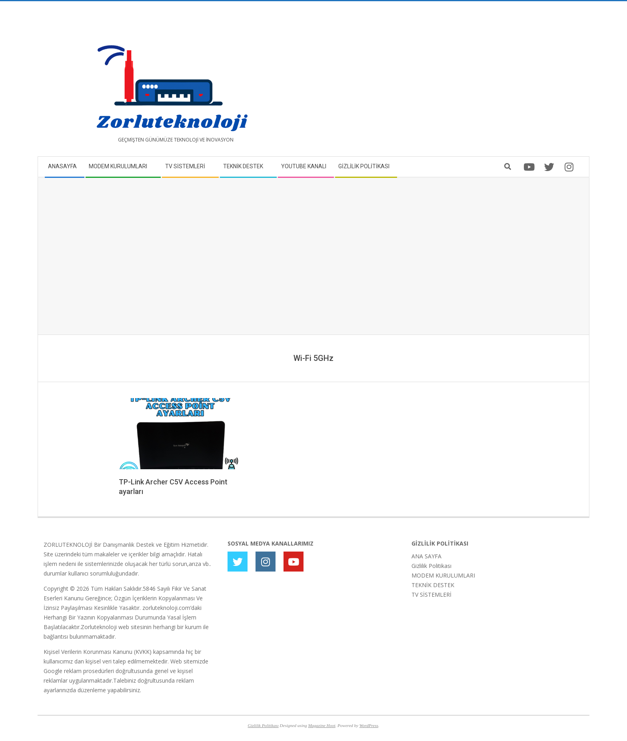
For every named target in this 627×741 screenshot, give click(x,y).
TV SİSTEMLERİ (431, 594)
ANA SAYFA (426, 556)
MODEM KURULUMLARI (443, 575)
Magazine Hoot (321, 725)
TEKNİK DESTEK (432, 585)
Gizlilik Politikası (431, 566)
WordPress (368, 725)
